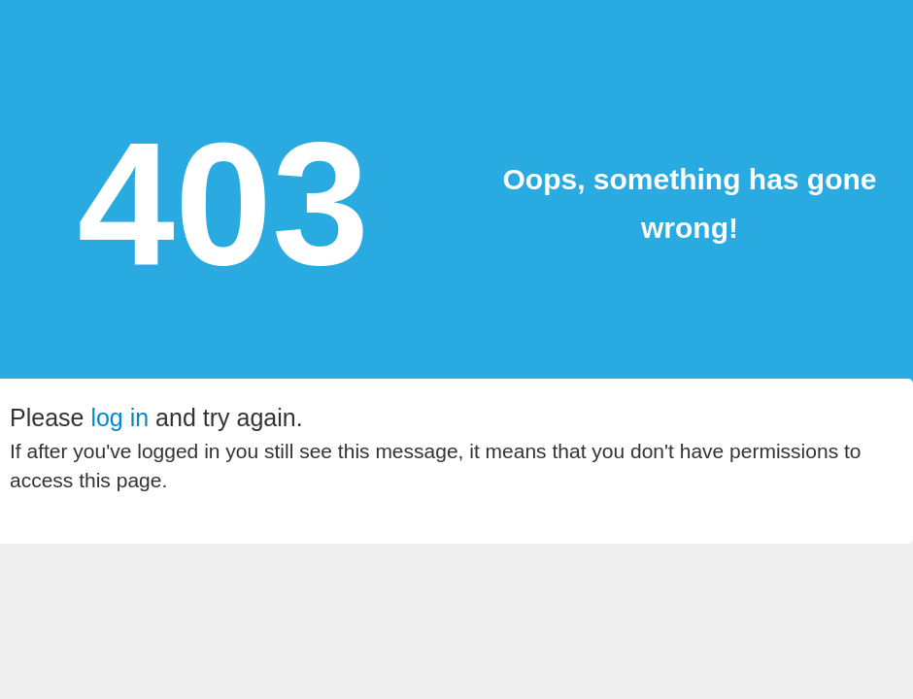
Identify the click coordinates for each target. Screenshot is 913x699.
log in (119, 417)
